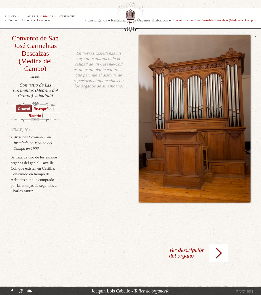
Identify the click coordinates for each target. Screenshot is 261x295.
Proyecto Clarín (20, 20)
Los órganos (97, 20)
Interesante (66, 16)
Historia (35, 116)
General (24, 109)
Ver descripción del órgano (187, 253)
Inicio (12, 16)
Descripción (42, 109)
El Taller (27, 16)
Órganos (46, 16)
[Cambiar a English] (244, 292)
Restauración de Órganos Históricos (139, 20)
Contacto (44, 20)
